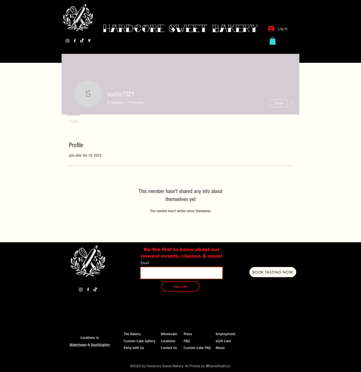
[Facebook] (74, 40)
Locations (168, 341)
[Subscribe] (180, 286)
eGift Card (223, 341)
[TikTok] (82, 40)
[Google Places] (89, 40)
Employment (225, 334)
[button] (272, 41)
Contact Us (169, 347)
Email (145, 263)
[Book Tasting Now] (272, 272)
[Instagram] (67, 40)
